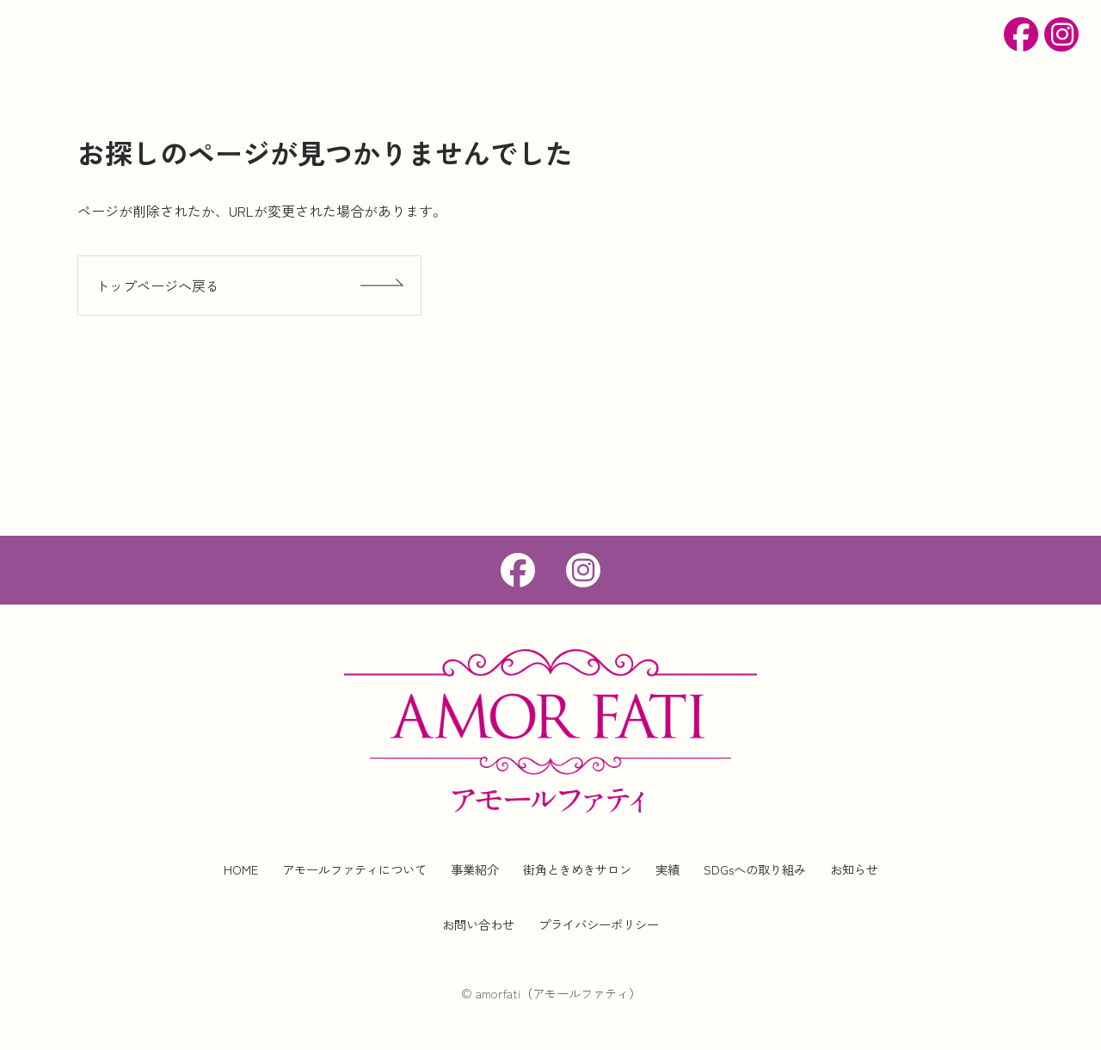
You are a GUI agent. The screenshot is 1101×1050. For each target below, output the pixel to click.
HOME (241, 869)
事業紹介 (475, 869)
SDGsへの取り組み (755, 869)
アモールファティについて (354, 869)
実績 (667, 869)
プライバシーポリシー (598, 924)
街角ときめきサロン (577, 869)
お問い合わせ (478, 924)
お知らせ (854, 869)
